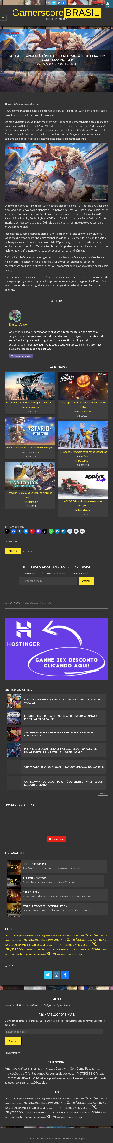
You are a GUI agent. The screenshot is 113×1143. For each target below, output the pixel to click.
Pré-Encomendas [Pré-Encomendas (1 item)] (66, 1078)
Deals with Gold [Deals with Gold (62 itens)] (65, 1068)
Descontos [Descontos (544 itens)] (100, 935)
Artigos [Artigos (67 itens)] (23, 1068)
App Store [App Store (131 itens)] (46, 935)
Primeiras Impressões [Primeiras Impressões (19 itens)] (47, 1078)
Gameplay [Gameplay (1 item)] (96, 1069)
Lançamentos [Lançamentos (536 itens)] (35, 944)
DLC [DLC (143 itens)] (26, 940)
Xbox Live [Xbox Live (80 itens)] (40, 1082)
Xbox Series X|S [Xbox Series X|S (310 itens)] (73, 954)
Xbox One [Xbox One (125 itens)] (61, 955)
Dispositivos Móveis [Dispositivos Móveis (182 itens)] (14, 940)
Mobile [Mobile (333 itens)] (70, 944)
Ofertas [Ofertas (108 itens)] (98, 1073)
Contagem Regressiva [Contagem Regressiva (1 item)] (46, 1069)
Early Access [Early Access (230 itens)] (34, 940)
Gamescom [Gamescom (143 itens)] (87, 940)
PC (49, 603)
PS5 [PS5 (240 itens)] (64, 949)
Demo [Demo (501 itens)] (88, 935)
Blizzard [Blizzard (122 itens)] (68, 936)
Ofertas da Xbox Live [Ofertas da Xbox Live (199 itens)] (20, 1078)
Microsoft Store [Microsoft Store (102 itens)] (60, 945)
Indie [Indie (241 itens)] (7, 945)
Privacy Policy (12, 1052)
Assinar (86, 580)
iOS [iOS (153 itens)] (11, 945)
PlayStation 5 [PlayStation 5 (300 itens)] (41, 949)
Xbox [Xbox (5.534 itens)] (51, 953)
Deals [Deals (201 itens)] (81, 935)
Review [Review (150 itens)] (70, 949)
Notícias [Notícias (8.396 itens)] (84, 1073)
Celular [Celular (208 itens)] (75, 935)
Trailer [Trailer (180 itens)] (28, 954)
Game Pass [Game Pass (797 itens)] (74, 939)
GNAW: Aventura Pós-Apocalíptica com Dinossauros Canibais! (64, 766)
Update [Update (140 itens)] (42, 954)
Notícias (34, 603)
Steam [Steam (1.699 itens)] (95, 949)
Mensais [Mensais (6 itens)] (72, 1074)
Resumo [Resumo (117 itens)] (89, 1078)
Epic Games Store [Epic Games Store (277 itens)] (50, 939)
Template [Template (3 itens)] (30, 1083)
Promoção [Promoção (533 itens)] (55, 949)
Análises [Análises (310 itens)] (11, 1068)
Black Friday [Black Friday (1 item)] (32, 1069)
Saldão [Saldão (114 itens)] (81, 950)
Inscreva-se (56, 839)
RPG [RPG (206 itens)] (76, 949)
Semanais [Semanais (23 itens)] (19, 1082)
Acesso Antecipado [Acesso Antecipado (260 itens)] (15, 935)
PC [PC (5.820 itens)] (94, 944)
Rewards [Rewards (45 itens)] (100, 1078)
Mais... (103, 794)
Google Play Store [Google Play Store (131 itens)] (100, 940)
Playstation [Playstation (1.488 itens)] (14, 949)
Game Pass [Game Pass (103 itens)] (84, 1068)
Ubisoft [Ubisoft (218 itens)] (35, 954)
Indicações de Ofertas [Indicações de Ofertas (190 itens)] (20, 1073)
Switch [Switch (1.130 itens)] (20, 954)
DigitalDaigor (49, 64)
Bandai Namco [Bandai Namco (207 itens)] (57, 935)
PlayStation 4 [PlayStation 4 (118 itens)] (28, 950)
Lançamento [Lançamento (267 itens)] (20, 944)
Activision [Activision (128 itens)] (29, 935)
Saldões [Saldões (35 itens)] (9, 1082)
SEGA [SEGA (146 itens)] (86, 949)
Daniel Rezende (31, 407)
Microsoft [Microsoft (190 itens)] (49, 945)
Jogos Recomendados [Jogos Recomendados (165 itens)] (52, 1073)
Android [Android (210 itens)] (38, 935)
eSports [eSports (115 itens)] (63, 940)
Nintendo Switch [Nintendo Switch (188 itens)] (83, 945)
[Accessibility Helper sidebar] (109, 4)
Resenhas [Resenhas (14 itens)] (78, 1078)
